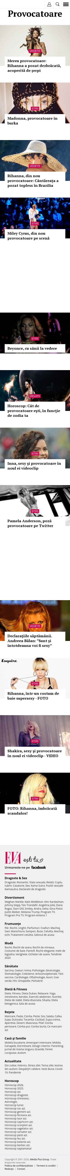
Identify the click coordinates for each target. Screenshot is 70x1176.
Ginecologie (53, 970)
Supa (8, 1019)
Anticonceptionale (46, 973)
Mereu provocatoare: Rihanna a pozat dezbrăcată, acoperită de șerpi (34, 65)
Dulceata (17, 1019)
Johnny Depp (12, 905)
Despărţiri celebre (29, 1069)
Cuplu (58, 882)
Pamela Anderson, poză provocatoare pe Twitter (30, 523)
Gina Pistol (55, 908)
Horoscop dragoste (16, 1095)
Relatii (35, 396)
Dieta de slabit (13, 1000)
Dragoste (10, 882)
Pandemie (15, 1072)
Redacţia (9, 1168)
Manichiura (17, 931)
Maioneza (32, 1023)
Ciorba (28, 1016)
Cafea (58, 1016)
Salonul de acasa (44, 934)
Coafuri (45, 928)
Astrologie (11, 1101)
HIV (15, 981)
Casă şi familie (15, 1038)
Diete (8, 993)
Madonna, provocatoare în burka (32, 121)
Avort (49, 977)
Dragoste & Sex (16, 878)
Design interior (41, 1046)
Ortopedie (24, 981)
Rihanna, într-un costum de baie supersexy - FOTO (33, 696)
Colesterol (28, 973)
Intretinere (11, 996)
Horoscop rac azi (15, 1108)
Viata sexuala (37, 882)
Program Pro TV (14, 915)
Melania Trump (30, 912)
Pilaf (41, 1023)
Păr (7, 928)
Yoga (52, 993)
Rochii (13, 928)
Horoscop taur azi (15, 1118)
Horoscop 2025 (14, 1088)
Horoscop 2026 (14, 1085)
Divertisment (14, 897)
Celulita (48, 931)
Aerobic (23, 996)
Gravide (39, 1049)
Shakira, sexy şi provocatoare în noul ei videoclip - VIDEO (34, 753)
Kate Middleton (34, 901)
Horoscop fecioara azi (18, 1115)
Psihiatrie (37, 981)
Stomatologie (13, 973)
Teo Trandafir (29, 905)
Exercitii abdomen (40, 996)
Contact (21, 1168)
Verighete (21, 954)
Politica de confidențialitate (19, 1165)
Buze (40, 931)
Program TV (48, 912)
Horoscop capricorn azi (19, 1121)
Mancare (10, 1016)
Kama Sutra (38, 885)
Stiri (35, 108)
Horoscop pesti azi (16, 1135)
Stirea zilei (34, 1065)
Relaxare (43, 993)
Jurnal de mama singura (19, 1049)
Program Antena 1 (36, 915)
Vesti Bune (47, 1069)
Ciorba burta (38, 1026)
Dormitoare (24, 1046)
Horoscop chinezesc (17, 1098)
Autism (22, 1052)
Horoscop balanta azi (17, 1142)
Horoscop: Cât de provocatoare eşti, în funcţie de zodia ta (33, 410)
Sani (7, 931)
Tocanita (29, 1019)
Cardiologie (21, 977)
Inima (27, 970)
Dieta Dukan (29, 993)
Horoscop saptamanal (18, 1148)
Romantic (22, 882)
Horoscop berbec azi (17, 1145)
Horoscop (12, 1081)
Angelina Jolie (47, 905)
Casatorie (18, 885)
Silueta (46, 1000)
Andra (37, 908)
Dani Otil (18, 908)
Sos (43, 1016)
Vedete (35, 51)
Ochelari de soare (39, 954)
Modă (9, 943)
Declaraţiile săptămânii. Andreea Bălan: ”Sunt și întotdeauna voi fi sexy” (29, 640)
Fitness (16, 993)
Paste (19, 1016)
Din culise (10, 1065)
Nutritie (56, 996)
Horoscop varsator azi (18, 1132)
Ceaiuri (19, 970)
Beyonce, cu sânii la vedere (32, 348)
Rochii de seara (22, 947)
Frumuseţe (13, 924)
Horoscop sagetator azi (19, 1128)
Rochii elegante (45, 950)
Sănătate (11, 966)
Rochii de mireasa (43, 947)
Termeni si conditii (46, 1165)
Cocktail (40, 1019)
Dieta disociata (32, 1000)
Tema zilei (47, 1065)
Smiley (29, 908)
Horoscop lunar (14, 1105)
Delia (45, 908)
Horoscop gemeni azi (17, 1111)
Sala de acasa (27, 1003)
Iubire (8, 885)
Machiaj (55, 928)
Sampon (31, 931)
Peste (36, 1016)
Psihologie (38, 970)
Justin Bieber (12, 912)
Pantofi (30, 950)
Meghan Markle (14, 901)
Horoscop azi (13, 1091)
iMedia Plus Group (39, 1159)
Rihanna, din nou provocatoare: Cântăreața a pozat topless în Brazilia (33, 180)
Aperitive (10, 1023)
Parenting (57, 1046)
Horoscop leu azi (15, 1138)
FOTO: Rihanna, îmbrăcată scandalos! (32, 811)
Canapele (10, 1046)
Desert (21, 1023)
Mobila (56, 1042)
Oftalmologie (37, 977)
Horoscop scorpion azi (18, 1125)
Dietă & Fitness (16, 989)
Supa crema (53, 1019)
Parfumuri (33, 928)
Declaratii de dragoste (32, 889)
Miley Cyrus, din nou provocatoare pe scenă (28, 236)
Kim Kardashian (53, 901)
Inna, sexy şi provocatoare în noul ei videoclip (34, 466)
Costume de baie (15, 950)
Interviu (22, 1065)
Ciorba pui (23, 1026)
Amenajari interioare (38, 1042)
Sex (27, 885)
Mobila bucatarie (15, 1042)
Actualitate (13, 1061)
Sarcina (9, 970)
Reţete (10, 1012)
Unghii (22, 928)
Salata (50, 1016)
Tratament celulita (22, 934)
